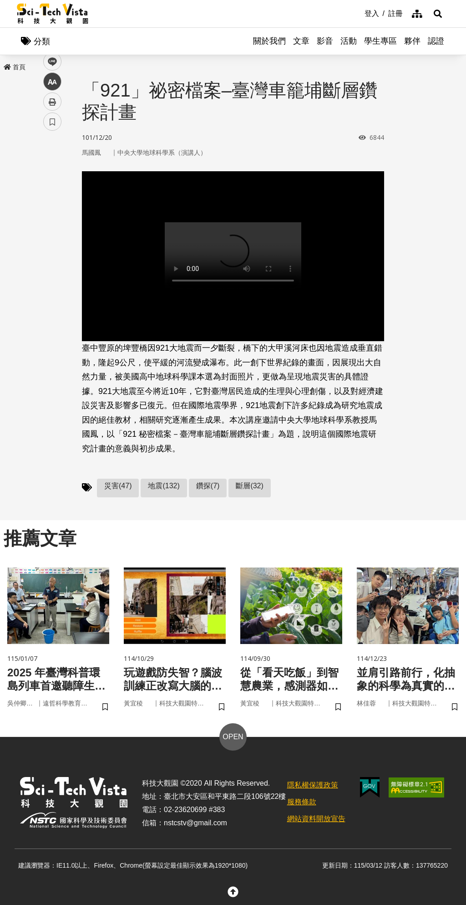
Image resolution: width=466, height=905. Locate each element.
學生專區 (380, 41)
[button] (437, 13)
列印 (52, 254)
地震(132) (163, 486)
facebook (52, 174)
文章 (301, 41)
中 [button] (52, 234)
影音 (325, 41)
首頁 (14, 67)
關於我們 (269, 41)
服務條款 (301, 802)
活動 (348, 41)
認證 (436, 41)
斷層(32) (249, 486)
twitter (52, 194)
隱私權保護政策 (312, 785)
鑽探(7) (208, 486)
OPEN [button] (233, 737)
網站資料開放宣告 (316, 819)
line (49, 214)
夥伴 (412, 41)
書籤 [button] (52, 274)
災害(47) (118, 486)
